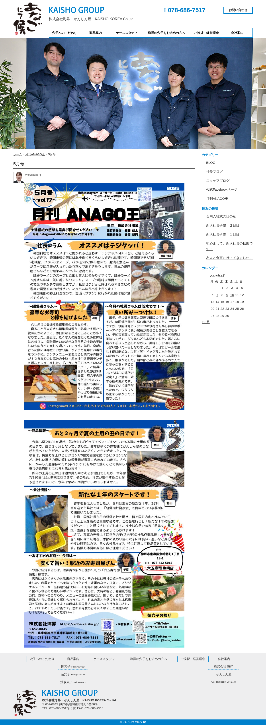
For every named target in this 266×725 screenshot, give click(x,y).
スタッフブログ (217, 180)
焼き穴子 (72, 682)
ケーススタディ (126, 33)
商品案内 (95, 33)
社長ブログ (214, 171)
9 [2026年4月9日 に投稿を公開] (227, 295)
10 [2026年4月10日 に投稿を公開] (232, 295)
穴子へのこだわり (64, 33)
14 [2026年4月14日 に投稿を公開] (217, 302)
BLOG (210, 162)
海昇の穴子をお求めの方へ (166, 33)
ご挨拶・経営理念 (206, 33)
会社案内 (237, 33)
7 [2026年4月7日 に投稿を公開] (217, 295)
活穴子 (73, 674)
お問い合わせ (238, 10)
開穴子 (73, 666)
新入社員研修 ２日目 (222, 225)
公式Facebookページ (221, 189)
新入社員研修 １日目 (222, 234)
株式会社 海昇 (223, 666)
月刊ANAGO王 (217, 198)
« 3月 (206, 322)
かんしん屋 (223, 674)
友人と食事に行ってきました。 (229, 258)
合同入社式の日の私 (221, 216)
